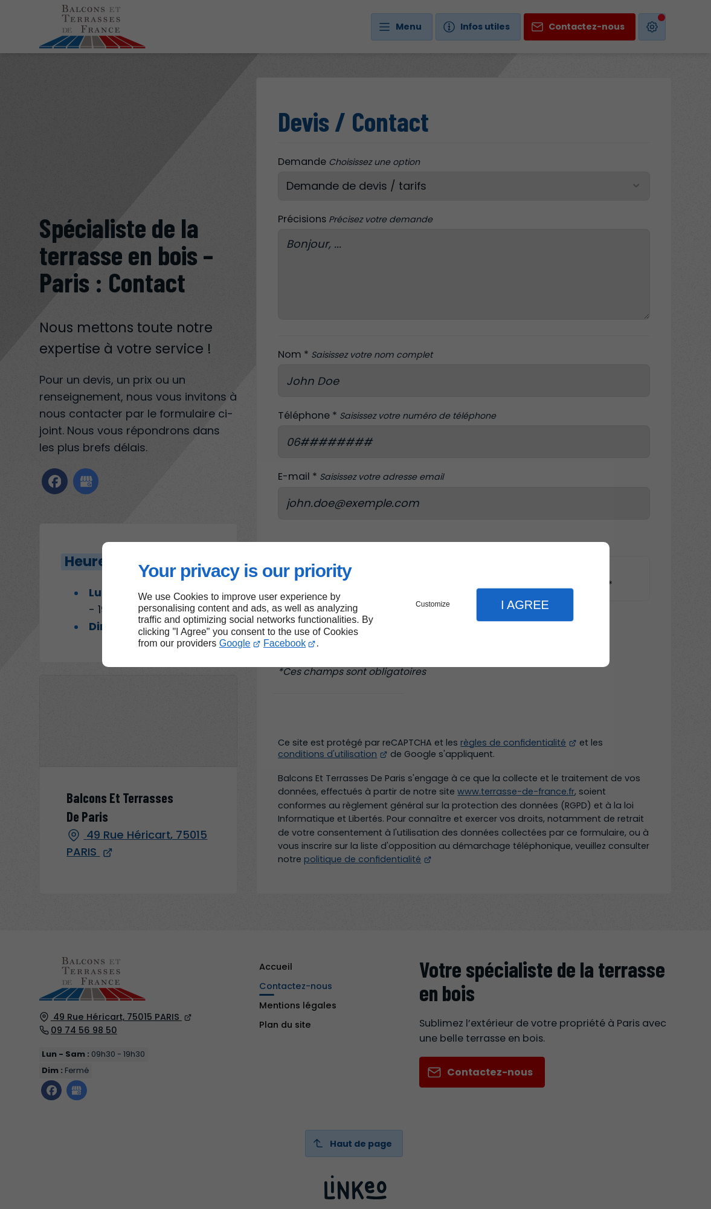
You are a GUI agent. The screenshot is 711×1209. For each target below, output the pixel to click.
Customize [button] (433, 604)
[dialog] (356, 604)
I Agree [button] (525, 604)
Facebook (284, 643)
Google (235, 643)
